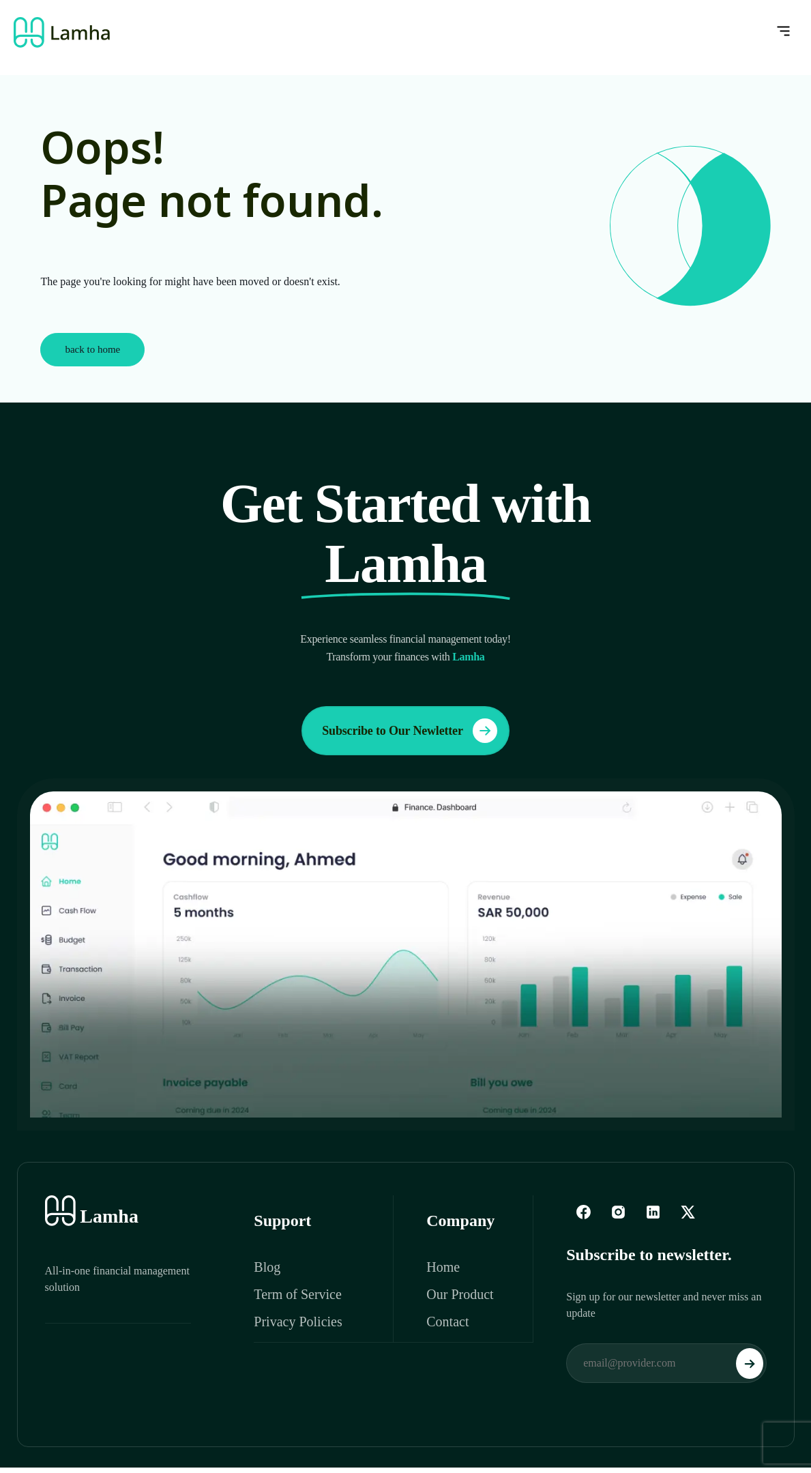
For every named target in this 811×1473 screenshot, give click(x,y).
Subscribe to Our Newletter (409, 730)
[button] (589, 32)
